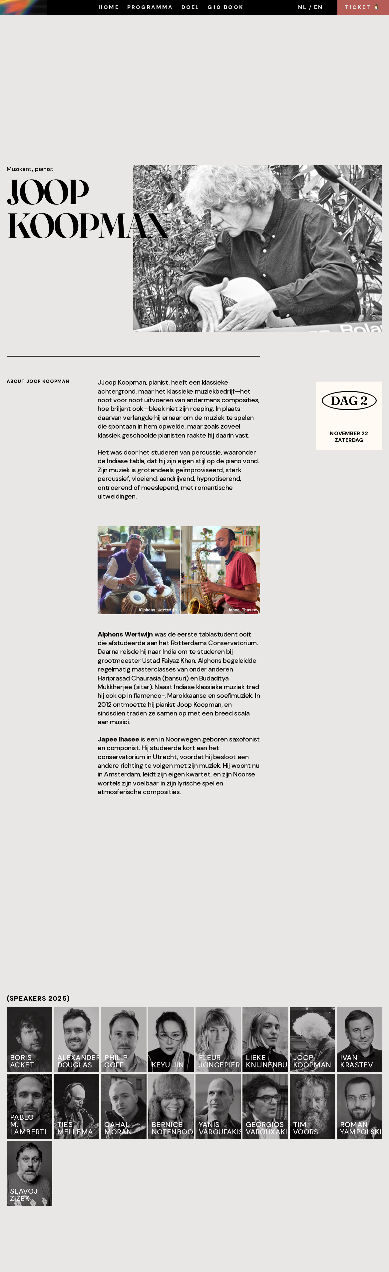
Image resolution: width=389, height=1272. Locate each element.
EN (318, 7)
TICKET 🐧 (363, 7)
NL (302, 7)
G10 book (225, 7)
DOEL (191, 7)
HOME (109, 7)
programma (150, 7)
